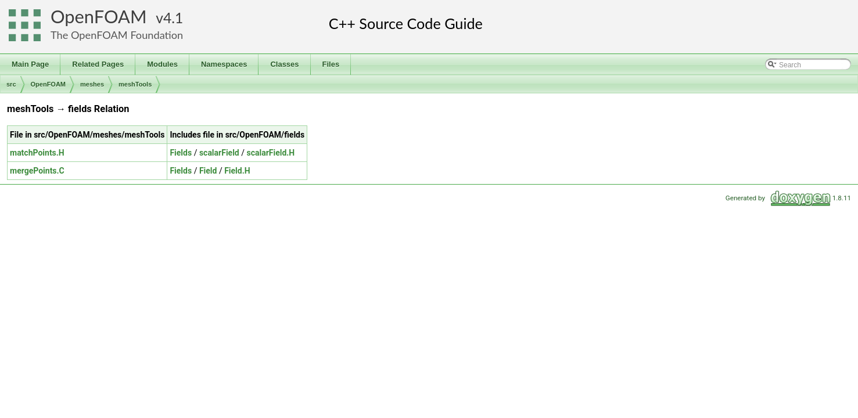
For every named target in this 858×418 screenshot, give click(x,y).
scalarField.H (270, 152)
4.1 (173, 17)
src (11, 84)
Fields (181, 152)
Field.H (237, 170)
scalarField (219, 152)
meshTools (135, 84)
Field (208, 170)
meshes (92, 84)
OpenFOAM (99, 16)
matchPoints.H (37, 152)
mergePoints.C (37, 170)
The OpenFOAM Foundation (117, 34)
